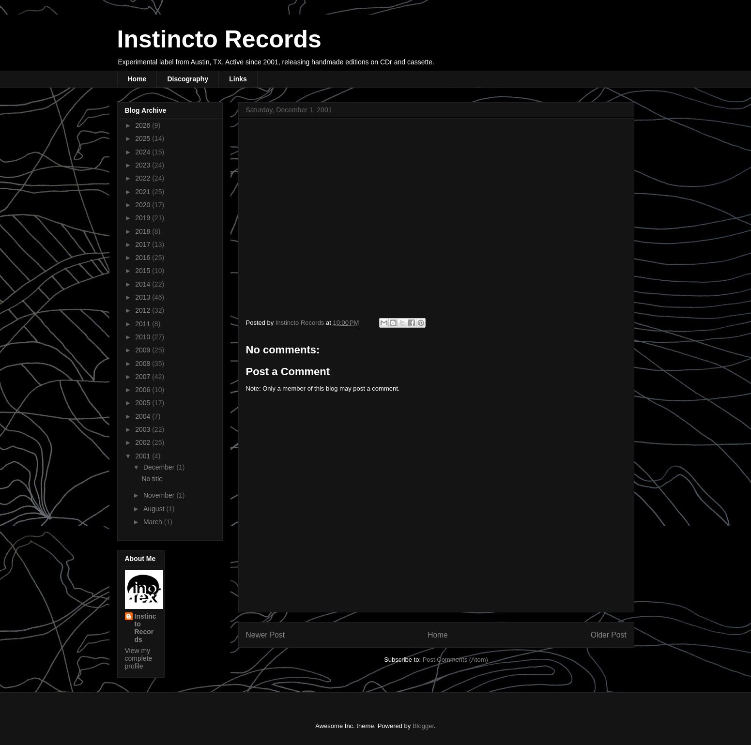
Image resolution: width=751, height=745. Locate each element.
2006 (143, 390)
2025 (143, 138)
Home (137, 79)
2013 (143, 297)
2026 (143, 125)
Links (238, 79)
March (153, 522)
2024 (143, 152)
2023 (143, 165)
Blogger (423, 726)
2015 (143, 270)
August (154, 509)
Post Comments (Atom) (455, 659)
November (159, 495)
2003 (143, 429)
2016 (143, 257)
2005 (143, 403)
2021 (143, 192)
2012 (143, 310)
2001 (143, 456)
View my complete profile (139, 658)
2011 (143, 324)
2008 (143, 363)
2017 (143, 244)
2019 (143, 218)
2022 (143, 178)
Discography (187, 79)
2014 (143, 284)
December (159, 467)
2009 (143, 350)
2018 (143, 231)
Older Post (609, 635)
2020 (143, 205)
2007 (143, 376)
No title (152, 479)
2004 (143, 416)
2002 (143, 442)
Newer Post (265, 635)
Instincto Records (219, 39)
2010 (143, 337)
